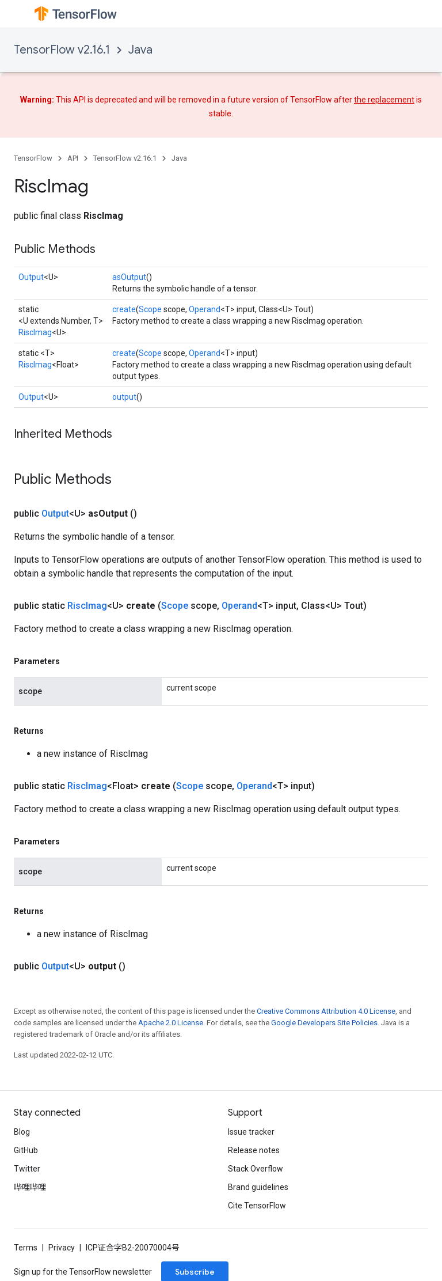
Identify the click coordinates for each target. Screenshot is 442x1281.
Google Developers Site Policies (324, 1022)
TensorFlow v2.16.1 (62, 50)
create (124, 309)
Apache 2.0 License (170, 1022)
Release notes (254, 1150)
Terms (25, 1247)
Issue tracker (251, 1131)
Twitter (27, 1168)
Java (140, 50)
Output (31, 277)
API (72, 158)
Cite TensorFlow (257, 1205)
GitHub (26, 1150)
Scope (150, 309)
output (124, 396)
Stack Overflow (255, 1168)
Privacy (61, 1247)
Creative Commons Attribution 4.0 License (326, 1011)
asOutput (129, 277)
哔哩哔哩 (30, 1187)
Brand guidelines (258, 1187)
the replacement (384, 99)
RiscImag (35, 332)
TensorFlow (33, 158)
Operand (204, 309)
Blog (22, 1131)
